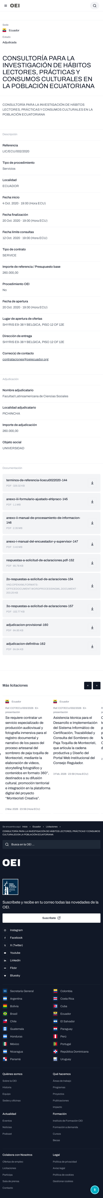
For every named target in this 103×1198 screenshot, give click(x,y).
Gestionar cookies (63, 1181)
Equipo (7, 1094)
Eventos (7, 1120)
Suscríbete (51, 918)
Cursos (57, 1133)
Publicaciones (61, 1100)
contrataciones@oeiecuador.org (25, 359)
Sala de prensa (11, 1181)
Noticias (7, 1127)
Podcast (7, 1133)
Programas (59, 1087)
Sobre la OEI (10, 1081)
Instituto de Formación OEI (68, 1120)
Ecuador (37, 827)
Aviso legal (59, 1168)
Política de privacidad (65, 1161)
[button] (88, 685)
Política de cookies (63, 1174)
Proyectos (58, 1094)
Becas (56, 1140)
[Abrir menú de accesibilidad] (94, 1189)
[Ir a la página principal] (14, 6)
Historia (7, 1087)
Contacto (8, 1187)
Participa (8, 1174)
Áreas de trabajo (62, 1081)
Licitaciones (52, 827)
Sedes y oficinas (12, 1100)
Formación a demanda (65, 1127)
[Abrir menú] (6, 6)
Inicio (25, 827)
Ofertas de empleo (13, 1161)
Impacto (57, 1107)
